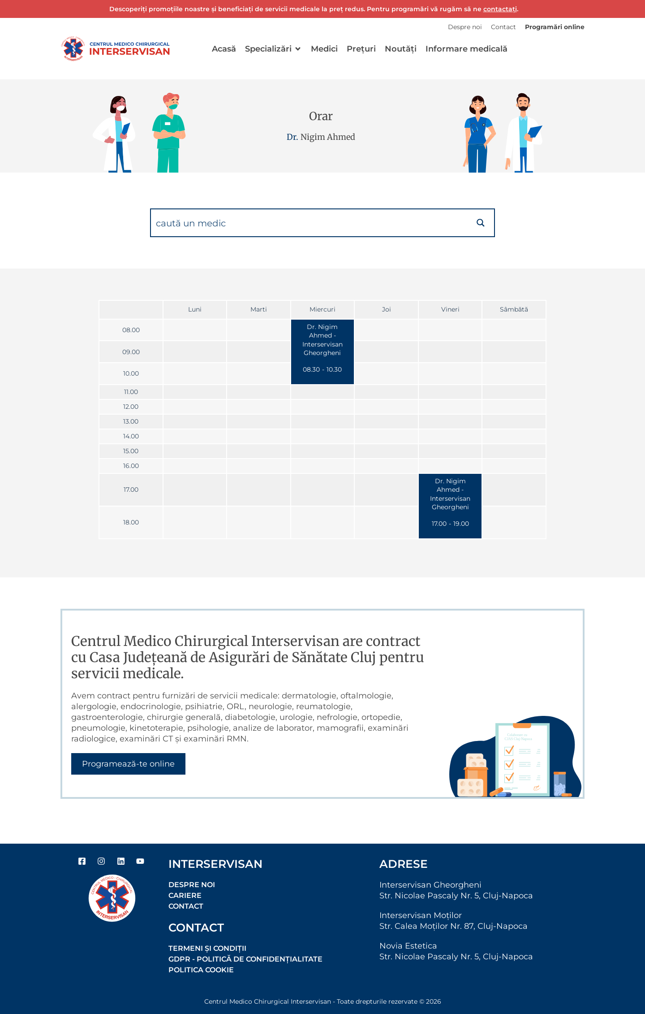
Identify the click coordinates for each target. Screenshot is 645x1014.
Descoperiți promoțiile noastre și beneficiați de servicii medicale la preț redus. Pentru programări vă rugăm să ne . (313, 9)
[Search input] (309, 223)
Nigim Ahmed (328, 137)
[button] (273, 48)
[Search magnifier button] (480, 222)
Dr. (292, 137)
